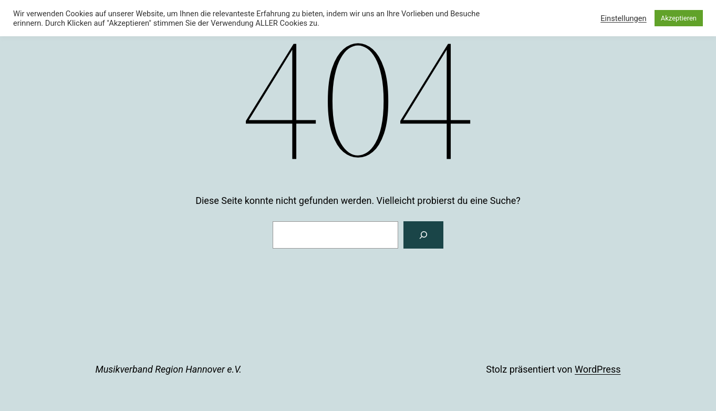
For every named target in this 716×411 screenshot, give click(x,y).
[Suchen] (423, 235)
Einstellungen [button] (623, 18)
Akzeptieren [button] (679, 18)
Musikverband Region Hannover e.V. (169, 369)
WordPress (597, 369)
